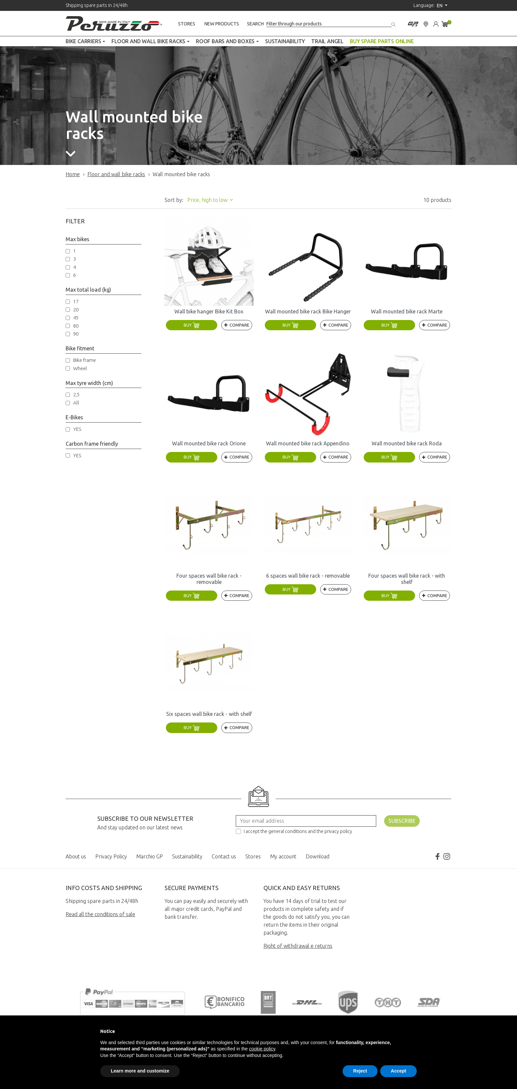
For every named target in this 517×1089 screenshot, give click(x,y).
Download (317, 856)
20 (75, 309)
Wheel (80, 368)
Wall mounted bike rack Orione (209, 443)
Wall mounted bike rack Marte (406, 311)
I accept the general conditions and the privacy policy (298, 831)
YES (77, 429)
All (76, 402)
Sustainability (187, 856)
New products (221, 23)
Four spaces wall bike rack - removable (209, 579)
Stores (186, 23)
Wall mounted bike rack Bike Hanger (308, 311)
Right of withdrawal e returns (297, 946)
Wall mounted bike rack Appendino (308, 443)
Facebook (437, 856)
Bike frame (84, 360)
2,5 (76, 394)
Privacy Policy (111, 856)
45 (75, 317)
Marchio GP (149, 856)
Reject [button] (360, 1070)
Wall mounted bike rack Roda (407, 443)
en (440, 5)
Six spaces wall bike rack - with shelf (209, 714)
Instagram (446, 856)
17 (75, 301)
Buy (191, 325)
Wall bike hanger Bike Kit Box (208, 311)
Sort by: (174, 200)
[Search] (329, 24)
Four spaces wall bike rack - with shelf (406, 579)
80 (75, 326)
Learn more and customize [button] (140, 1070)
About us (76, 856)
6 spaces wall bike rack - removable (308, 576)
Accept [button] (398, 1070)
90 (75, 333)
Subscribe (401, 821)
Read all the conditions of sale (100, 914)
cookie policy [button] (262, 1048)
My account (283, 856)
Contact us (224, 856)
